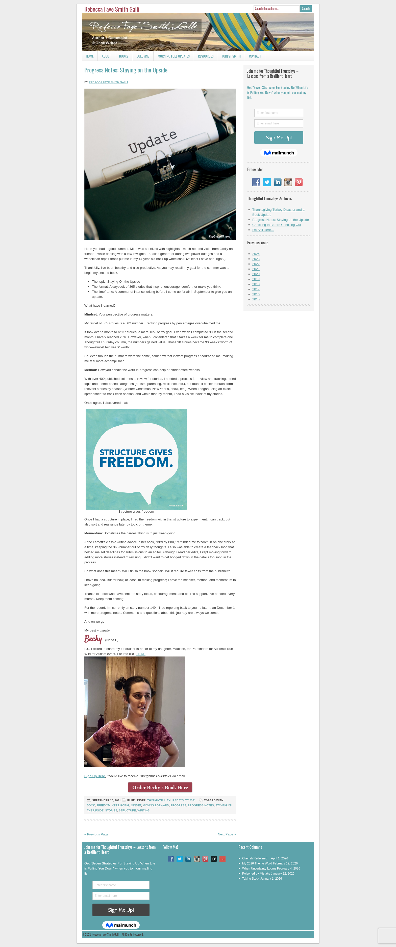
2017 (256, 289)
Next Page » (227, 834)
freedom (103, 805)
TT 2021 (190, 800)
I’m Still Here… (263, 230)
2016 (256, 294)
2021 (256, 269)
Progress (178, 805)
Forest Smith (231, 56)
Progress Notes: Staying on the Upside (125, 69)
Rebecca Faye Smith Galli (111, 8)
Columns (140, 57)
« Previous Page (96, 834)
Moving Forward (156, 805)
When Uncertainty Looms (259, 868)
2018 (256, 284)
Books (121, 57)
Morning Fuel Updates (172, 57)
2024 (256, 254)
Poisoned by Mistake (256, 873)
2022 (256, 264)
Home (89, 56)
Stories (111, 810)
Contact (253, 57)
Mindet (136, 805)
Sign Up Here (94, 776)
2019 (256, 279)
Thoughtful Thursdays (165, 800)
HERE (140, 654)
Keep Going (120, 805)
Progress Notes (201, 805)
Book (91, 805)
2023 (256, 259)
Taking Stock (250, 878)
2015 (256, 299)
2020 (256, 274)
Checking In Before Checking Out (276, 225)
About (106, 56)
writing (143, 810)
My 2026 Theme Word (257, 863)
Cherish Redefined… (256, 858)
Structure (127, 810)
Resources (206, 56)
